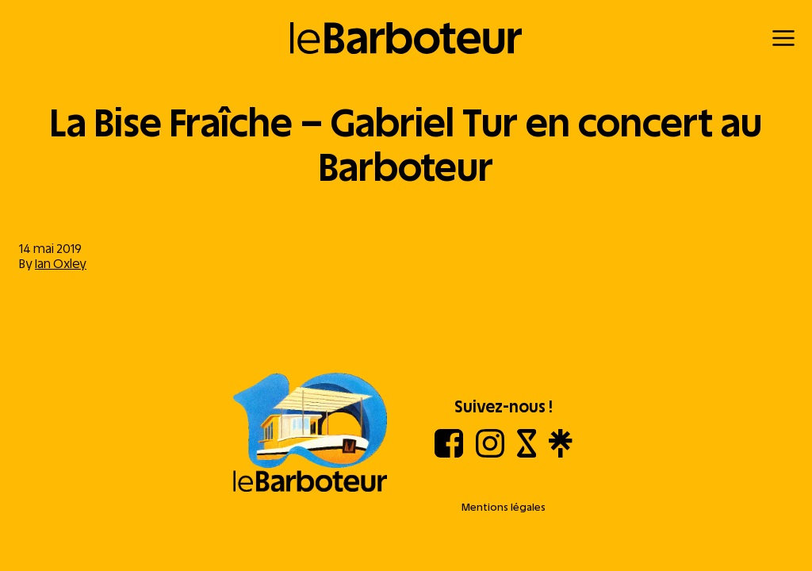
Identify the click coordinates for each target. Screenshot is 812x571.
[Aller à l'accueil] (310, 434)
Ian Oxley (60, 263)
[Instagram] (490, 453)
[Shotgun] (527, 453)
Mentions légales (504, 507)
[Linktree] (560, 453)
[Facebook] (448, 453)
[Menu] (783, 38)
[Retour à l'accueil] (406, 38)
